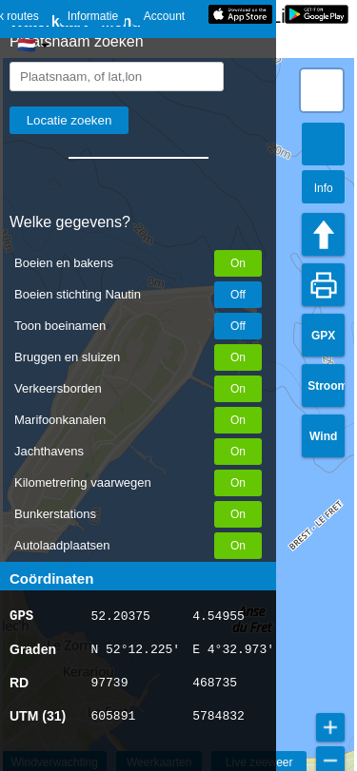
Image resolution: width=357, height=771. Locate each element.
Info (323, 188)
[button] (322, 90)
